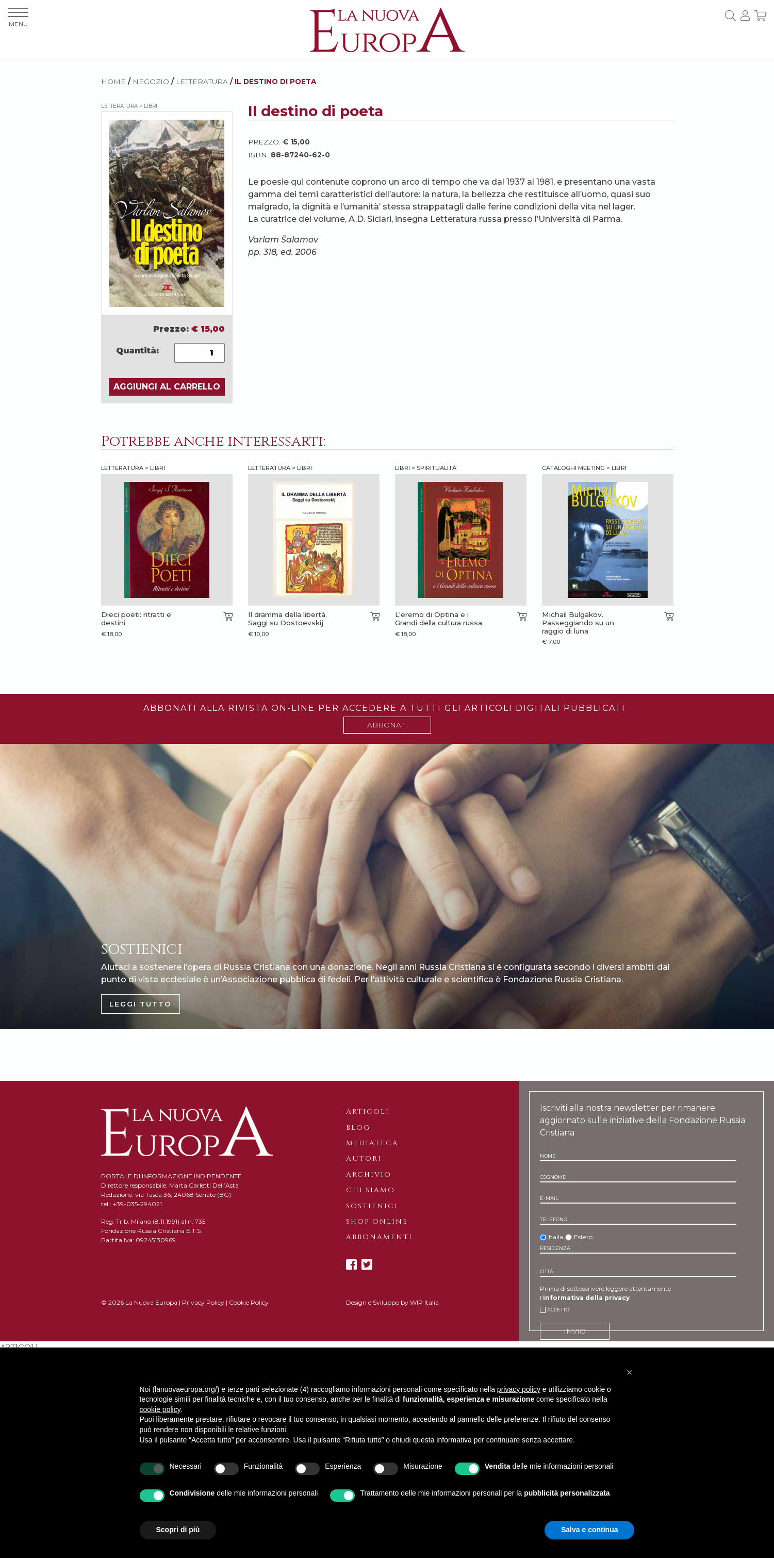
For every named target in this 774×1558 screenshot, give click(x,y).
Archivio (368, 1174)
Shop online (377, 1221)
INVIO (575, 1331)
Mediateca (372, 1143)
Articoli (367, 1111)
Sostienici (372, 1206)
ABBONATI (387, 725)
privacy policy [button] (518, 1389)
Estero (583, 1237)
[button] (629, 1372)
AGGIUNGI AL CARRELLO (166, 387)
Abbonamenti (379, 1237)
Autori (364, 1158)
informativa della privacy (586, 1298)
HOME (113, 81)
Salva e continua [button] (589, 1529)
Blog (358, 1127)
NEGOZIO (151, 81)
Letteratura (202, 81)
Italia (556, 1237)
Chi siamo (370, 1190)
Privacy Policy (203, 1302)
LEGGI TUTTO (140, 1004)
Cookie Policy (249, 1302)
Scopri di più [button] (178, 1529)
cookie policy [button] (160, 1409)
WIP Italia (424, 1302)
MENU (18, 18)
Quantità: (137, 350)
